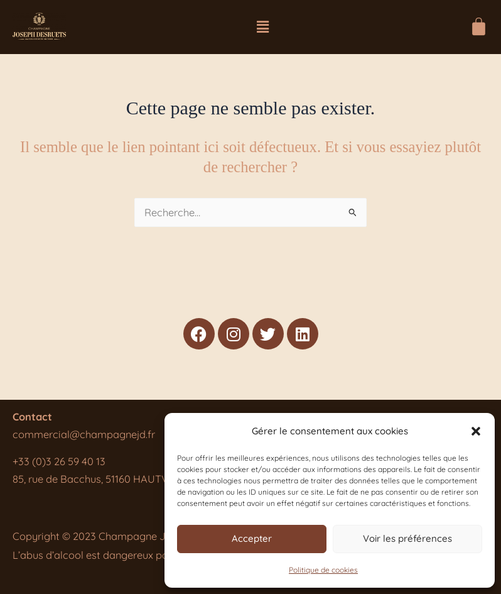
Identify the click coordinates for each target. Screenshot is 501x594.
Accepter (252, 538)
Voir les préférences (407, 538)
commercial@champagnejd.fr (84, 434)
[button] (476, 431)
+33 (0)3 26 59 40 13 (59, 461)
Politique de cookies (323, 570)
